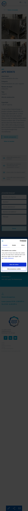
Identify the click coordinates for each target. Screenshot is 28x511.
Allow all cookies (14, 264)
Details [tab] (14, 245)
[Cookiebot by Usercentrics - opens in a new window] (20, 241)
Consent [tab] (5, 245)
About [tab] (23, 245)
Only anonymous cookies (14, 269)
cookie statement (9, 258)
